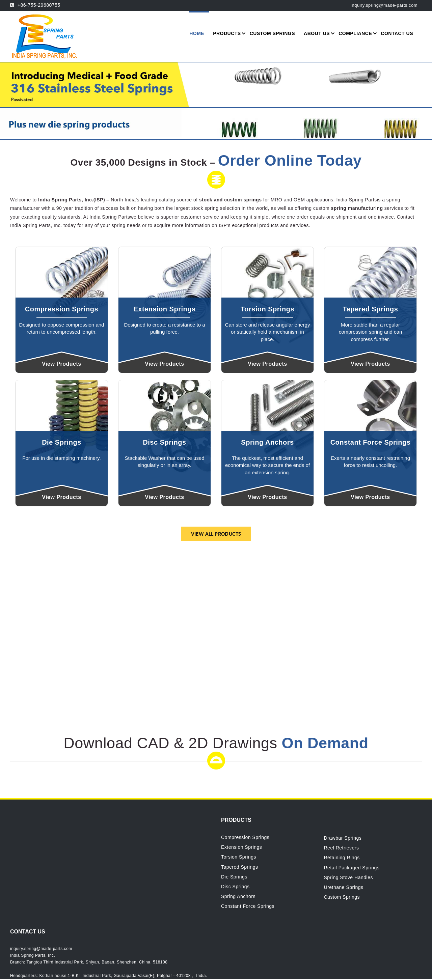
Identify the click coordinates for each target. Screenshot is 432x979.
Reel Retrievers (341, 847)
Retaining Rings (342, 857)
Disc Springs (235, 886)
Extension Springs (241, 847)
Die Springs (234, 876)
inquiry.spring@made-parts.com (41, 948)
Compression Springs (245, 837)
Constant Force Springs (247, 906)
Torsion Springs (238, 857)
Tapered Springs (239, 867)
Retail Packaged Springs (352, 867)
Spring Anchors (238, 896)
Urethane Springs (343, 887)
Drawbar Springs (343, 838)
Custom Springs (342, 897)
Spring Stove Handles (348, 877)
